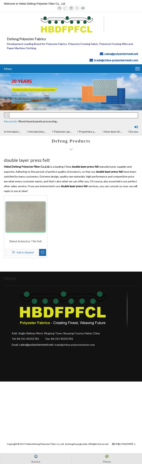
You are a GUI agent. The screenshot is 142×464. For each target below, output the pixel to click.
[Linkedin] (71, 8)
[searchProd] (73, 115)
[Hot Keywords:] (6, 115)
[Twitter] (77, 8)
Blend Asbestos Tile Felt (25, 241)
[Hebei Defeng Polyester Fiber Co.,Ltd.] (71, 92)
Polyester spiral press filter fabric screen (62, 131)
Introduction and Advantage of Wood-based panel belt (37, 131)
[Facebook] (59, 8)
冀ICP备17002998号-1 (123, 443)
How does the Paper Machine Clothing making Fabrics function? (113, 131)
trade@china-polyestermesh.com (116, 60)
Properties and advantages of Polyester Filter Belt (87, 131)
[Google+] (65, 8)
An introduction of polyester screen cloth (12, 131)
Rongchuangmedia (77, 443)
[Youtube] (82, 8)
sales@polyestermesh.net (121, 54)
